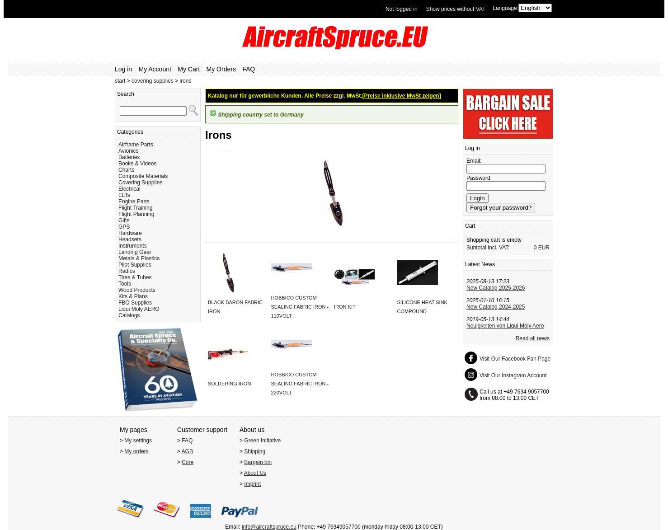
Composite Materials (143, 176)
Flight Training (135, 208)
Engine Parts (134, 201)
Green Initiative (262, 440)
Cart (470, 226)
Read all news (533, 338)
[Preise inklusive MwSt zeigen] (401, 96)
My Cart (189, 69)
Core (187, 462)
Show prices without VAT (456, 9)
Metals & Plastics (139, 258)
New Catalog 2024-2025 (495, 307)
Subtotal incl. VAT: (488, 247)
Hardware (130, 233)
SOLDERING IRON (229, 383)
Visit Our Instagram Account (513, 375)
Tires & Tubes (135, 277)
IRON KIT (345, 307)
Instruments (132, 246)
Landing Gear (134, 252)
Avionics (128, 151)
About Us (255, 473)
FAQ (248, 69)
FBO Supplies (135, 303)
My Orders (221, 69)
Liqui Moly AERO (139, 309)
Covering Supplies (140, 182)
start (120, 81)
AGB (187, 451)
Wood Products (136, 290)
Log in (123, 69)
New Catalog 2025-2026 (495, 288)
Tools (124, 284)
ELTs (124, 195)
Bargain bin (258, 462)
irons (185, 81)
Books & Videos (137, 163)
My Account (155, 69)
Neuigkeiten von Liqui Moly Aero (505, 326)
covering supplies (153, 81)
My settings (138, 440)
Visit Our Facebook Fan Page (515, 359)
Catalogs (129, 315)
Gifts (124, 220)
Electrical (129, 189)
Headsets (129, 239)
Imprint (252, 484)
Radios (126, 271)
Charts (126, 170)
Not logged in (402, 9)
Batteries (129, 157)
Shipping (254, 451)
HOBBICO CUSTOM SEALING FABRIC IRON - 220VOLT (300, 383)
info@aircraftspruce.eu (269, 527)
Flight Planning (136, 214)
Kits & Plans (133, 296)
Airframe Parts (135, 144)
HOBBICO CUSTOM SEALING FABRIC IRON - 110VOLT (300, 307)
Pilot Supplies (134, 265)
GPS (124, 227)
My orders (136, 451)
